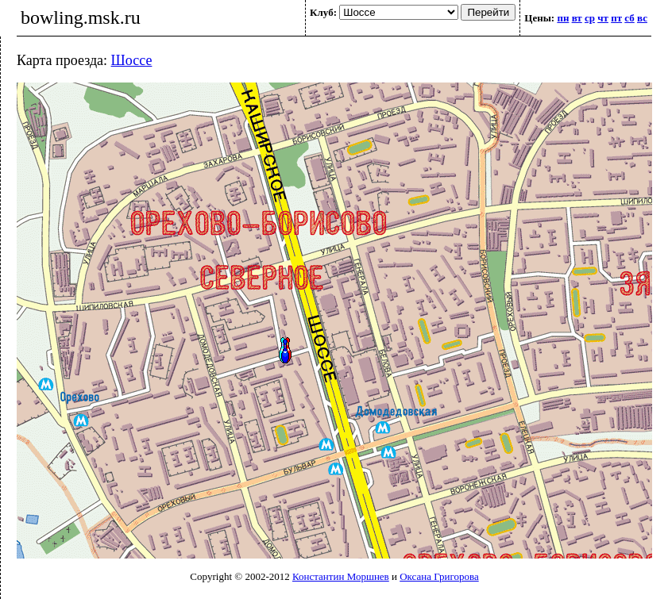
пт (616, 18)
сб (629, 18)
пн (563, 18)
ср (590, 18)
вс (642, 18)
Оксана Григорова (439, 576)
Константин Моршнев (340, 576)
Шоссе (132, 60)
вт (577, 18)
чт (602, 18)
